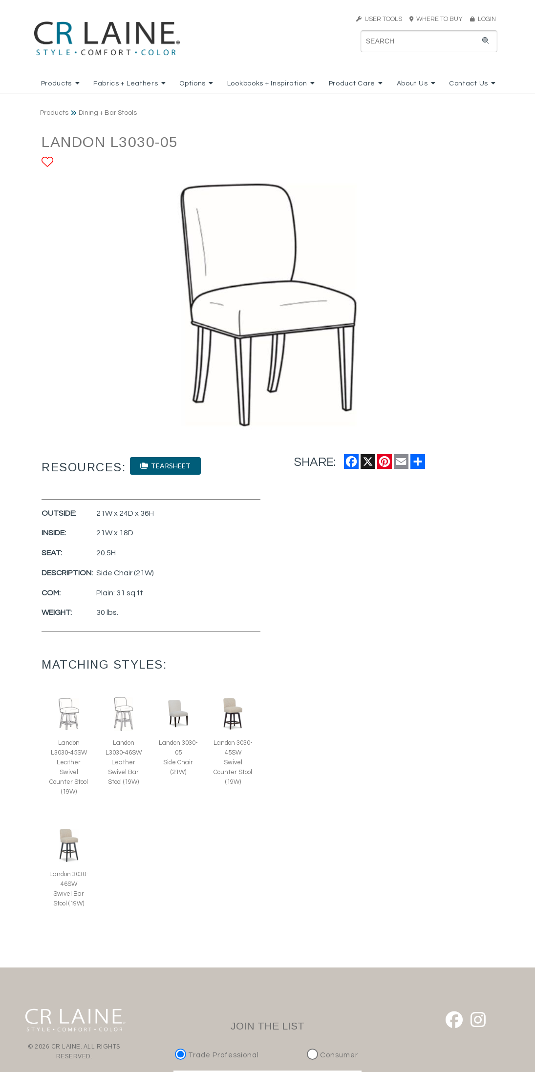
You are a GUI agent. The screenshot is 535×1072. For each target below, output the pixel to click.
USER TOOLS (379, 19)
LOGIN (483, 19)
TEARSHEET (165, 466)
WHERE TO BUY (439, 19)
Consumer (332, 1055)
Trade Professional (218, 1055)
